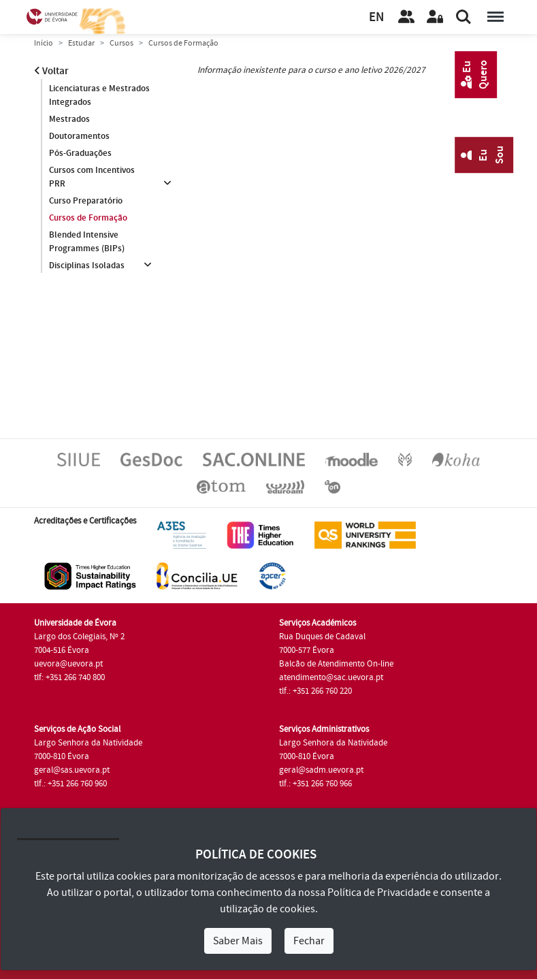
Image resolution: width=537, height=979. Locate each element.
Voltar (51, 71)
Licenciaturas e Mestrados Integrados (99, 95)
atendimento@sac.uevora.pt (331, 677)
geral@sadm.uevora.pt (321, 770)
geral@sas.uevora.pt (72, 770)
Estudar (81, 43)
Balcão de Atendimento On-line (336, 664)
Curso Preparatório (86, 201)
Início (43, 43)
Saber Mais (238, 941)
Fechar (309, 941)
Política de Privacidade (379, 892)
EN (376, 17)
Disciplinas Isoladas (87, 265)
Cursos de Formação (88, 218)
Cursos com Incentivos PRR (92, 177)
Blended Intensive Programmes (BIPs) (87, 242)
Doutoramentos (79, 136)
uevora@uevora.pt (68, 664)
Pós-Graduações (80, 153)
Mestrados (69, 119)
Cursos (121, 43)
